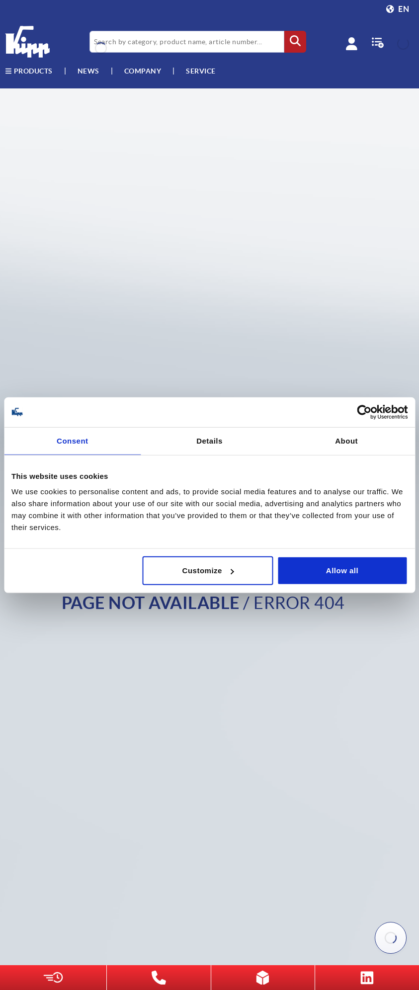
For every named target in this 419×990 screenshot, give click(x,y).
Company (143, 71)
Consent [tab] (72, 440)
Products (29, 71)
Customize (208, 570)
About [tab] (346, 440)
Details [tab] (209, 440)
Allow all (342, 570)
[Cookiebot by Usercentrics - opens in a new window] (364, 411)
